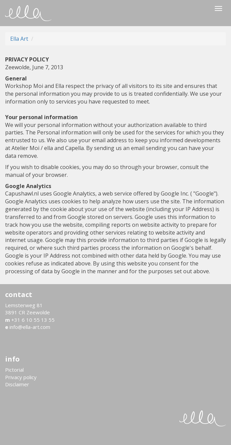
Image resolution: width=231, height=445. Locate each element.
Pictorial (14, 369)
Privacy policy (21, 377)
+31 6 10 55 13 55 (30, 319)
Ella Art (19, 38)
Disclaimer (17, 384)
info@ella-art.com (27, 326)
